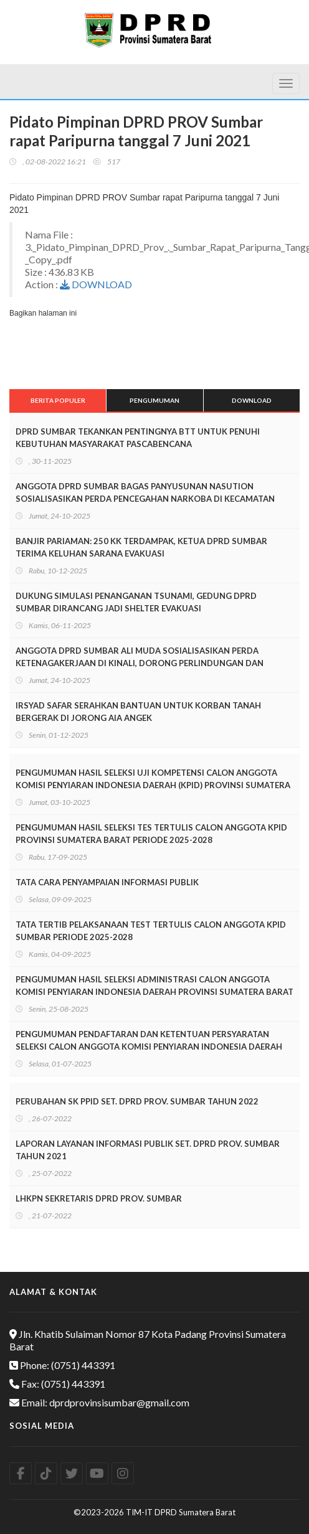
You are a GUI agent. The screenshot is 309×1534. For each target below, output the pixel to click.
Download (252, 400)
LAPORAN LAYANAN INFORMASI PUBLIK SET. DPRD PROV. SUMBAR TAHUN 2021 (148, 1150)
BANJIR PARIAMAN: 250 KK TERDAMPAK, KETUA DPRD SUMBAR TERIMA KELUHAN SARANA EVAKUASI (141, 547)
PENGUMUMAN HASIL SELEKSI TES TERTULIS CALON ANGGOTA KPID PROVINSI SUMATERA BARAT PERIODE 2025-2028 (151, 833)
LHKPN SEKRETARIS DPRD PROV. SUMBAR (99, 1198)
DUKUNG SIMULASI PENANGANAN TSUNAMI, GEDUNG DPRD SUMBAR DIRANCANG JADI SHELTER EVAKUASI (136, 602)
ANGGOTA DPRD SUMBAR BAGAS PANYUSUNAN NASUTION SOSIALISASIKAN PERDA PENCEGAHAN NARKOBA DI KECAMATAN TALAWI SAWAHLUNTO (145, 498)
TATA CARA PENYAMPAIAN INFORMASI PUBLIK (107, 882)
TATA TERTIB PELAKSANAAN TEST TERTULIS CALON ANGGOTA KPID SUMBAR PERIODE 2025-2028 (151, 931)
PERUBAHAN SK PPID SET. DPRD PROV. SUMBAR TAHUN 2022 (137, 1101)
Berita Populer (58, 400)
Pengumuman (154, 400)
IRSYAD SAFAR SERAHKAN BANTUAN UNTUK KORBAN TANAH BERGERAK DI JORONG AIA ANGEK (138, 711)
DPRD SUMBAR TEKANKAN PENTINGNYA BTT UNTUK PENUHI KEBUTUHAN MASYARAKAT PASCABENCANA (138, 437)
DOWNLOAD (96, 284)
